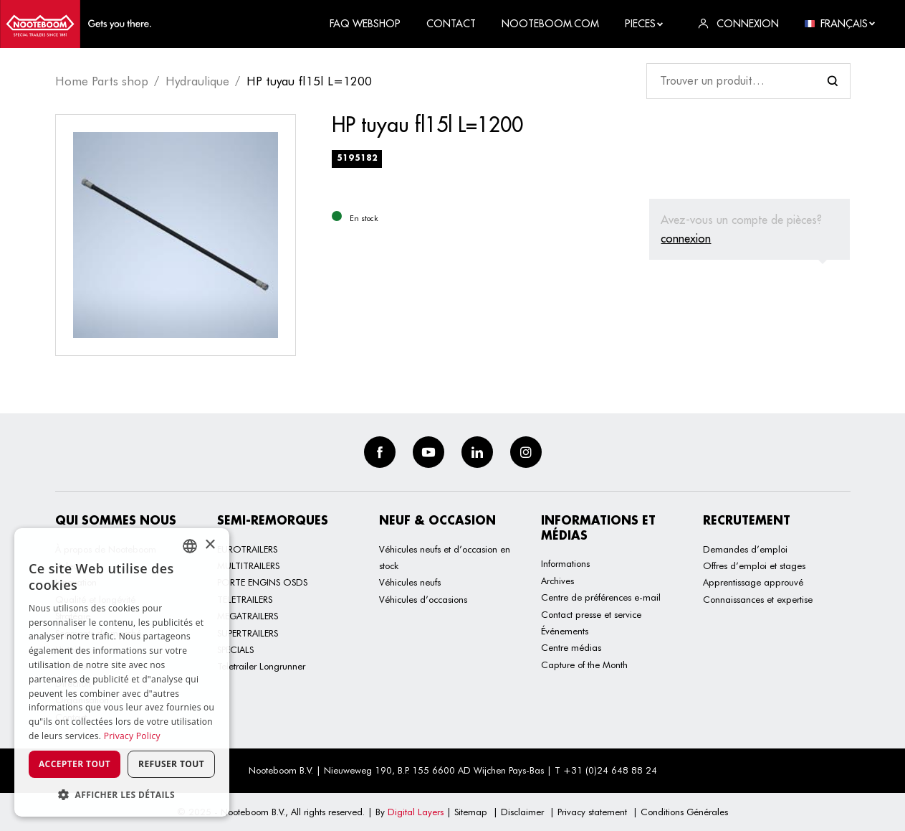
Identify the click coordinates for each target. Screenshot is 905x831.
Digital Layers (416, 811)
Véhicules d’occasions (423, 599)
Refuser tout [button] (171, 764)
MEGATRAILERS (247, 615)
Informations (565, 563)
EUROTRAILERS (247, 549)
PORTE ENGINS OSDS (262, 582)
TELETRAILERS (244, 599)
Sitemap (470, 811)
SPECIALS (235, 649)
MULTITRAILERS (248, 565)
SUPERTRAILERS (247, 633)
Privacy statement (592, 811)
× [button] (209, 545)
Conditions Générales (684, 811)
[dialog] (121, 672)
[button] (122, 794)
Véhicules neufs (410, 582)
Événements (564, 631)
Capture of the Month (584, 664)
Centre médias (571, 647)
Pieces (644, 23)
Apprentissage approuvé (753, 582)
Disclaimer (522, 811)
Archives (557, 580)
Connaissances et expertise (758, 599)
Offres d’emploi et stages (754, 565)
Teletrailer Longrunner (261, 666)
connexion (686, 238)
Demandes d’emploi (745, 549)
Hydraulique (197, 81)
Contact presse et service (591, 614)
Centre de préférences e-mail (601, 597)
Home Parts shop (101, 81)
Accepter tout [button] (74, 764)
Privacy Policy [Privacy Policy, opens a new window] (132, 736)
